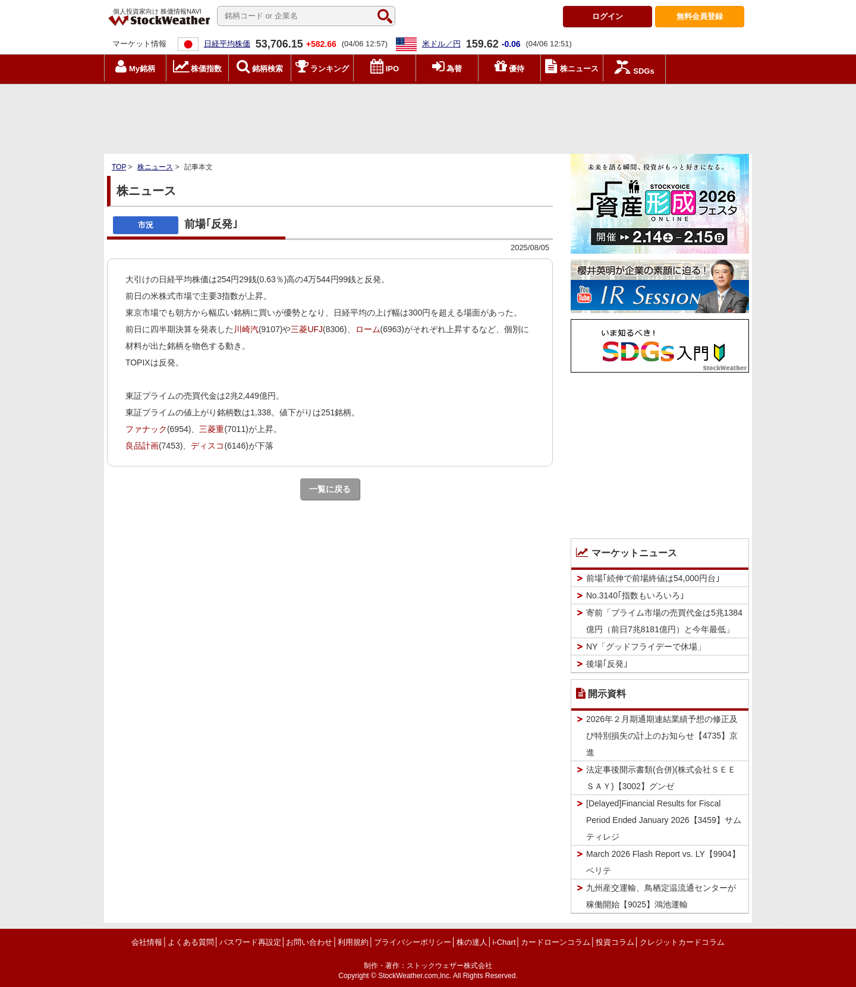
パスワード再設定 (250, 942)
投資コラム (615, 942)
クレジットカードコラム (682, 942)
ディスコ (207, 445)
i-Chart (503, 942)
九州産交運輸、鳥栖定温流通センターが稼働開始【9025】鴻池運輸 (661, 896)
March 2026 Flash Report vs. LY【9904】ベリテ (663, 862)
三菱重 (211, 429)
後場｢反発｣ (607, 663)
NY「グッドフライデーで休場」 (646, 646)
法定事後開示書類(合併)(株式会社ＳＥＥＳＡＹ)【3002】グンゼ (661, 778)
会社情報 (146, 942)
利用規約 (353, 942)
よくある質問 (191, 942)
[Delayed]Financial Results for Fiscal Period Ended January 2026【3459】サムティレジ (663, 820)
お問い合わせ (309, 942)
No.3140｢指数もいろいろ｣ (635, 595)
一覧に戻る (330, 489)
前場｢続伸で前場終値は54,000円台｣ (653, 578)
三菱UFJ (307, 329)
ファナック (146, 429)
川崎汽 (246, 329)
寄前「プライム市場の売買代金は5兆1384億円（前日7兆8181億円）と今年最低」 (664, 621)
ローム (367, 329)
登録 (699, 16)
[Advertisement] (428, 116)
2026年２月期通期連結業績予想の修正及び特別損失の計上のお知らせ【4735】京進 (662, 735)
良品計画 (142, 445)
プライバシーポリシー (412, 942)
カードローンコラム (555, 942)
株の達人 (472, 942)
